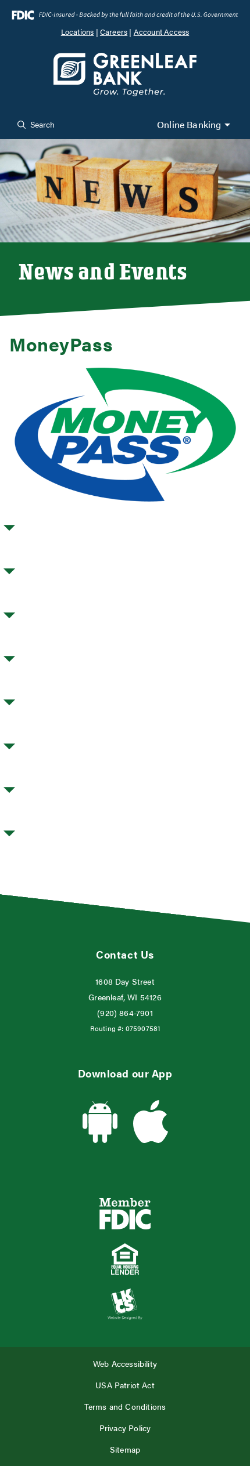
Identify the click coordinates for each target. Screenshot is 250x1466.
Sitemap (125, 1449)
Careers (113, 32)
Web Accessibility (125, 1363)
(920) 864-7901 (125, 1012)
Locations (77, 32)
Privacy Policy (125, 1428)
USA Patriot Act (125, 1385)
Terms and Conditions (125, 1406)
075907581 (143, 1028)
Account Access (162, 32)
